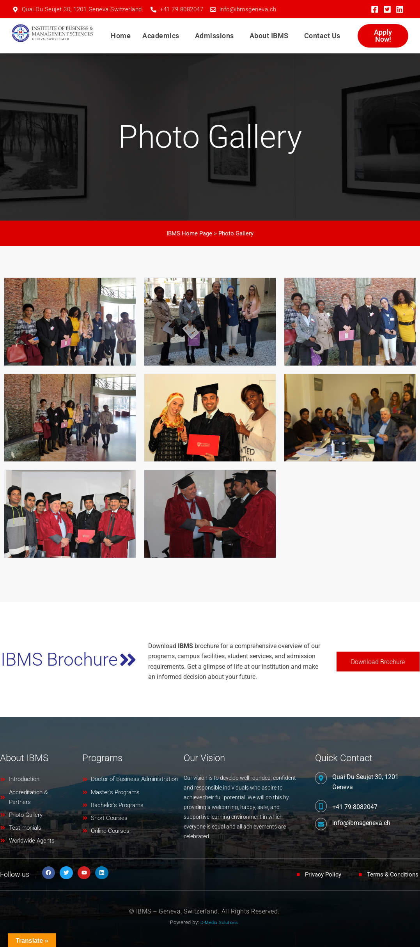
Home (121, 36)
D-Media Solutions (219, 922)
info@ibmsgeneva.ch (361, 821)
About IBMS (269, 36)
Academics (160, 36)
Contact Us (322, 36)
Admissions (214, 36)
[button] (162, 36)
